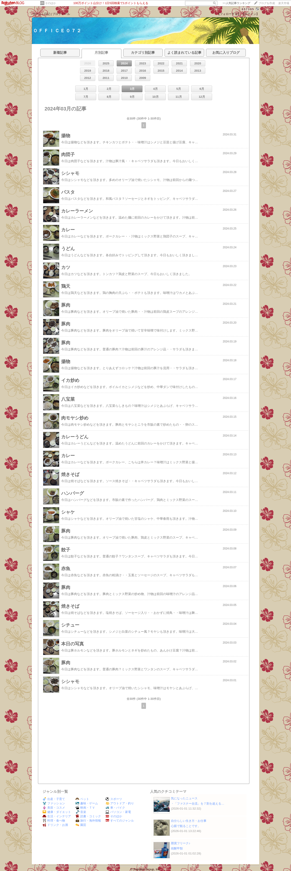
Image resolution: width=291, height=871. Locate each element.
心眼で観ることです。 (186, 826)
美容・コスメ (54, 807)
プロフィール (61, 14)
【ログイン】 (250, 14)
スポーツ (113, 799)
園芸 (80, 825)
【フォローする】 (229, 14)
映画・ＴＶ (85, 807)
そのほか (50, 3)
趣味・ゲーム (86, 803)
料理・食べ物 (54, 820)
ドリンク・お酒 (55, 825)
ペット (82, 799)
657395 (248, 9)
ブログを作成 (266, 3)
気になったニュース (184, 798)
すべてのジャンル (119, 820)
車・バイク (115, 807)
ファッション (54, 803)
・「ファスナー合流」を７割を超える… (197, 803)
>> (236, 3)
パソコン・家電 (118, 812)
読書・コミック (88, 816)
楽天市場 (283, 3)
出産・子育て (54, 799)
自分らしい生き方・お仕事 (188, 820)
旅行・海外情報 (88, 820)
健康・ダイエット (57, 812)
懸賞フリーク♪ (180, 843)
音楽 (80, 812)
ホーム (37, 14)
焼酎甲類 (177, 848)
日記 (47, 14)
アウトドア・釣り (119, 803)
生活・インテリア (57, 816)
